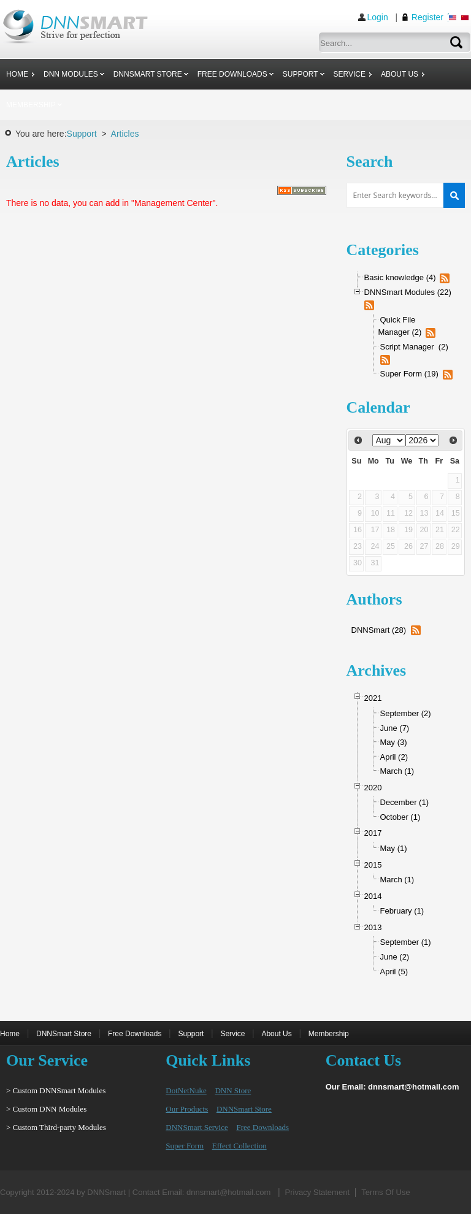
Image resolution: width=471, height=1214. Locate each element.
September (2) (405, 713)
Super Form (185, 1145)
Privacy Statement (317, 1192)
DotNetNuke (186, 1090)
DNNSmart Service (197, 1127)
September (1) (405, 942)
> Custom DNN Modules (46, 1108)
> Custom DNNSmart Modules (55, 1090)
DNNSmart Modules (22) (407, 292)
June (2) (395, 956)
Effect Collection (239, 1145)
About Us (276, 1033)
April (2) (394, 757)
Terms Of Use (385, 1192)
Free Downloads (134, 1033)
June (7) (395, 728)
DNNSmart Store (63, 1033)
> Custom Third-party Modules (56, 1127)
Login (377, 17)
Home (10, 1033)
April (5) (394, 971)
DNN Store (233, 1090)
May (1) (393, 848)
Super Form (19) (409, 373)
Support (82, 134)
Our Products (187, 1108)
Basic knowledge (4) (400, 277)
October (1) (400, 817)
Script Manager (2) (414, 346)
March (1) (397, 771)
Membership (328, 1033)
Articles (125, 134)
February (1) (402, 910)
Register (427, 17)
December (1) (404, 802)
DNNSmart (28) (379, 630)
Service (232, 1033)
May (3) (393, 742)
